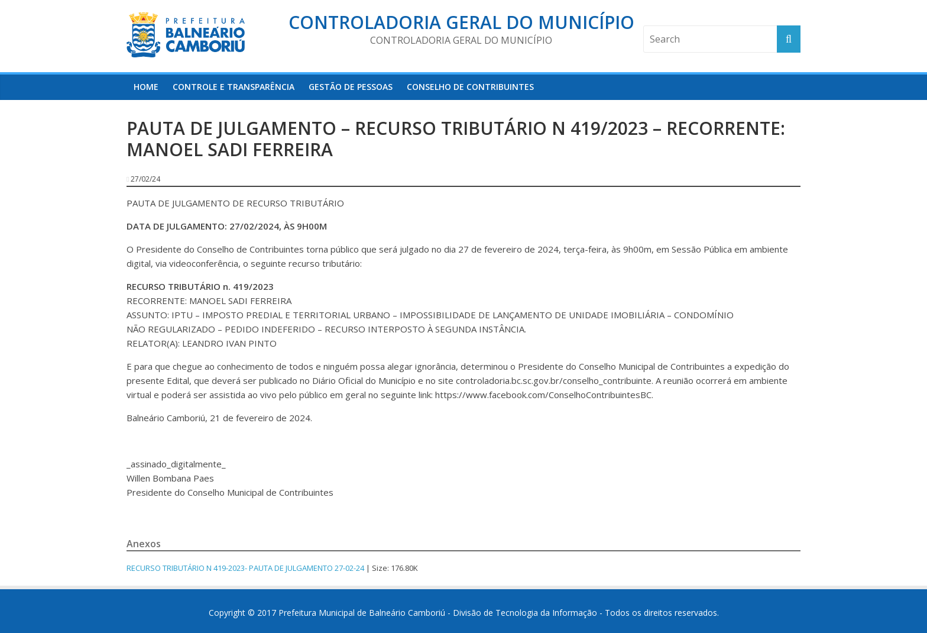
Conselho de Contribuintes (470, 86)
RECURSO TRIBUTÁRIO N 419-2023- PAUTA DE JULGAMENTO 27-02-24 (245, 568)
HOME (146, 86)
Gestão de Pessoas (351, 86)
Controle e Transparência (233, 86)
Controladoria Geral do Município (461, 22)
